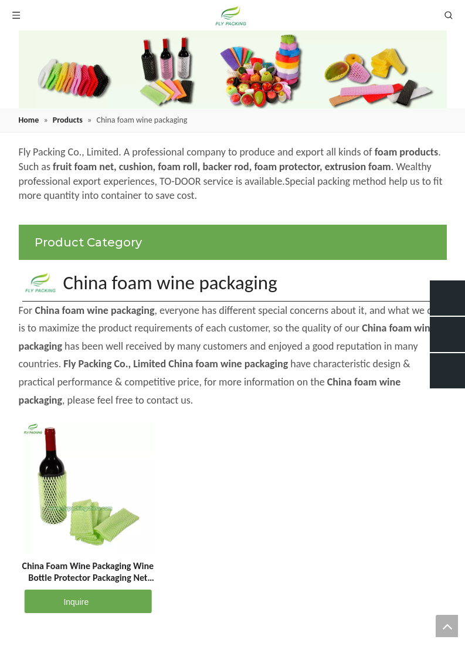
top (447, 626)
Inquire (56, 601)
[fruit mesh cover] (233, 70)
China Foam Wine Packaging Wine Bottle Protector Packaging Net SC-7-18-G (88, 572)
